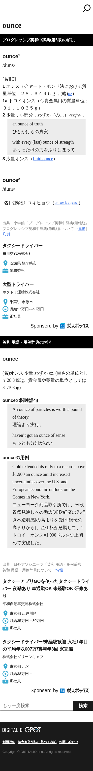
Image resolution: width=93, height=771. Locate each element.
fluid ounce (43, 158)
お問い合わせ (68, 742)
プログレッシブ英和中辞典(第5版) (32, 40)
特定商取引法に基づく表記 (37, 742)
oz (70, 93)
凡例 (6, 234)
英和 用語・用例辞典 (20, 342)
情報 (81, 228)
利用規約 (8, 742)
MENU (6, 9)
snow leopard (66, 202)
